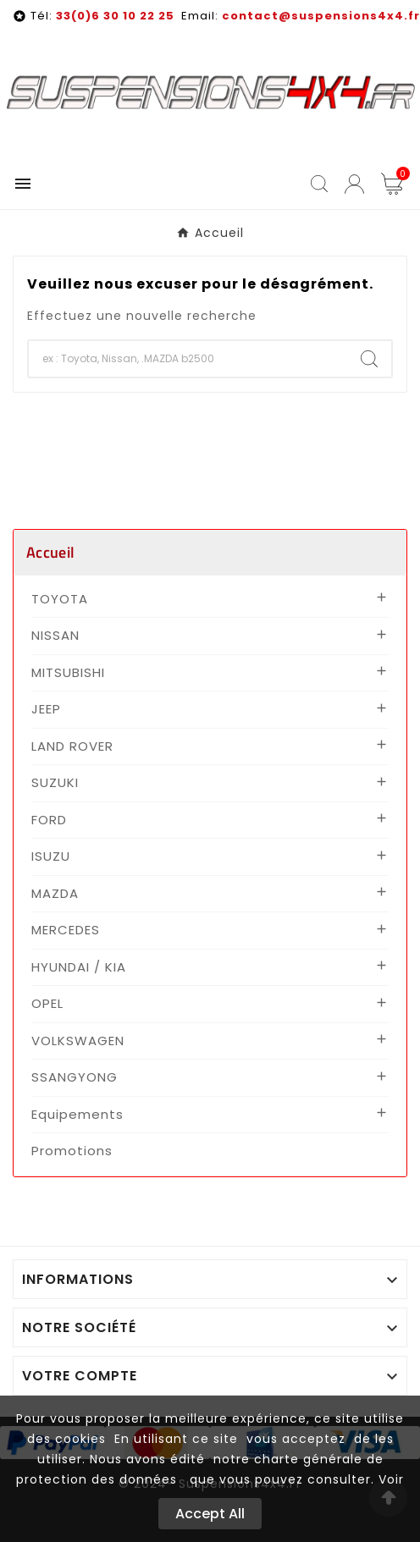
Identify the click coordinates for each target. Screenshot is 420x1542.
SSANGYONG (74, 1077)
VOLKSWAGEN (77, 1040)
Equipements (77, 1114)
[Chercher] (188, 359)
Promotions (72, 1150)
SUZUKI (55, 782)
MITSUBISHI (68, 672)
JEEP (46, 709)
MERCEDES (65, 930)
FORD (49, 820)
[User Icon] (354, 184)
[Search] (369, 359)
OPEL (47, 1003)
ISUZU (50, 856)
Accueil (50, 552)
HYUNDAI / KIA (78, 967)
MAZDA (55, 893)
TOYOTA (59, 599)
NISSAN (55, 635)
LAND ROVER (72, 746)
